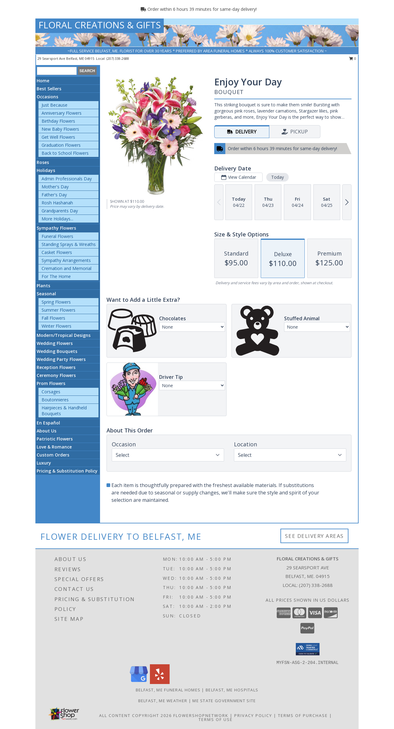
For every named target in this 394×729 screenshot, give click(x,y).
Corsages (51, 392)
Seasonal (46, 294)
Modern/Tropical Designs (63, 335)
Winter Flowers (56, 326)
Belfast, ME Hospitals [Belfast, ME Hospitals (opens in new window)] (232, 690)
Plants (43, 286)
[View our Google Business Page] (139, 682)
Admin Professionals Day (67, 179)
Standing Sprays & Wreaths (69, 244)
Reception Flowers (56, 367)
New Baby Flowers (60, 129)
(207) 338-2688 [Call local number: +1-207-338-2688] (118, 58)
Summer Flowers (58, 310)
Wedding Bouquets (57, 351)
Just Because (54, 105)
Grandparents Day (60, 211)
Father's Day (54, 195)
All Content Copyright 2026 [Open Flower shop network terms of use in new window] (135, 715)
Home (43, 81)
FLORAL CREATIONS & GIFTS (99, 25)
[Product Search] (57, 71)
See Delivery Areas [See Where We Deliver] (314, 535)
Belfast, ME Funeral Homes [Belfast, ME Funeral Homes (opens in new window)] (168, 690)
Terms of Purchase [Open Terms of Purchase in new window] (303, 715)
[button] (308, 649)
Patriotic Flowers (55, 439)
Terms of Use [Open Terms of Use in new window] (216, 719)
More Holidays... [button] (57, 219)
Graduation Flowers (61, 145)
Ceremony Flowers (56, 375)
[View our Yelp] (160, 682)
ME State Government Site (224, 700)
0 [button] (352, 58)
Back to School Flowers (65, 153)
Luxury (44, 463)
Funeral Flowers (57, 236)
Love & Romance (54, 447)
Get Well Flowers (58, 137)
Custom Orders (53, 455)
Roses (43, 162)
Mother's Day (55, 187)
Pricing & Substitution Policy (67, 471)
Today (277, 177)
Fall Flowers (53, 318)
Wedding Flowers (55, 343)
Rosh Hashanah (57, 203)
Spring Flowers (56, 302)
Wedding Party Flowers (61, 359)
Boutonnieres (55, 400)
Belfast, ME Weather (162, 700)
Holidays (46, 170)
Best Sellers (49, 89)
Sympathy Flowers (56, 228)
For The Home (56, 276)
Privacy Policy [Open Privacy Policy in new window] (253, 715)
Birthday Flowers (58, 121)
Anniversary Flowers (62, 113)
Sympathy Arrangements (66, 260)
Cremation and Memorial (66, 268)
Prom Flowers (51, 383)
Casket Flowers (57, 252)
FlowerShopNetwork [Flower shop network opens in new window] (200, 715)
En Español (48, 423)
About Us (46, 431)
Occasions (47, 97)
